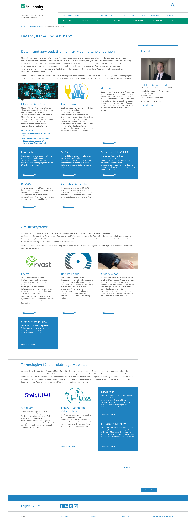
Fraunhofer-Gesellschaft (71, 15)
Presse (122, 15)
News (171, 21)
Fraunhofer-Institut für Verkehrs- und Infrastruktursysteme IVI (33, 16)
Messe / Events (138, 15)
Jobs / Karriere (106, 15)
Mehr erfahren (108, 143)
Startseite (24, 26)
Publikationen (137, 21)
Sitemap (64, 517)
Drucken (149, 489)
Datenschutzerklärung (164, 517)
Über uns (67, 21)
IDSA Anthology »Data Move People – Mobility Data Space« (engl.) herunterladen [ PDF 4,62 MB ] (37, 141)
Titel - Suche (173, 5)
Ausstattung (115, 21)
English (169, 15)
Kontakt (155, 15)
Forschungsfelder (89, 21)
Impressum (125, 517)
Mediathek (157, 21)
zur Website (27, 130)
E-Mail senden (148, 105)
